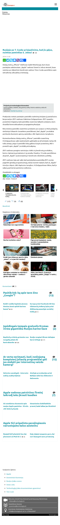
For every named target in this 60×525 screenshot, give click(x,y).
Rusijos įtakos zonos (14, 481)
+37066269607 (31, 511)
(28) (17, 342)
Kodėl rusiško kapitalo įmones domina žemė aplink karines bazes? (15, 306)
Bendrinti (6, 206)
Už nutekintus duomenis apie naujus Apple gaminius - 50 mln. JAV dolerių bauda (16, 406)
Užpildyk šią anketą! (16, 111)
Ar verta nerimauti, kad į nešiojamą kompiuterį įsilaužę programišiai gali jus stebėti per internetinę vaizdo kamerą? (25, 360)
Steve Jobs (10, 485)
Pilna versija (5, 515)
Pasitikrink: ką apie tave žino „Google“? (20, 294)
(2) (55, 327)
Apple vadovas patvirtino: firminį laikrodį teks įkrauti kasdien (23, 393)
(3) (23, 437)
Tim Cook (10, 492)
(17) (43, 340)
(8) (11, 309)
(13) (51, 294)
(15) (54, 358)
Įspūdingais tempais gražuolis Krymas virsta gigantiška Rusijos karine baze (25, 327)
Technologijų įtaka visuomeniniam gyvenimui (23, 488)
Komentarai (9, 286)
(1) (37, 312)
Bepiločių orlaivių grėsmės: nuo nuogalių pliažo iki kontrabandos (16, 339)
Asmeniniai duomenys (14, 477)
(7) (54, 394)
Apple (8, 474)
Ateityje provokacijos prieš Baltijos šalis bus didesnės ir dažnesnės (41, 375)
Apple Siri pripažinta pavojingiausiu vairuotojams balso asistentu (24, 424)
